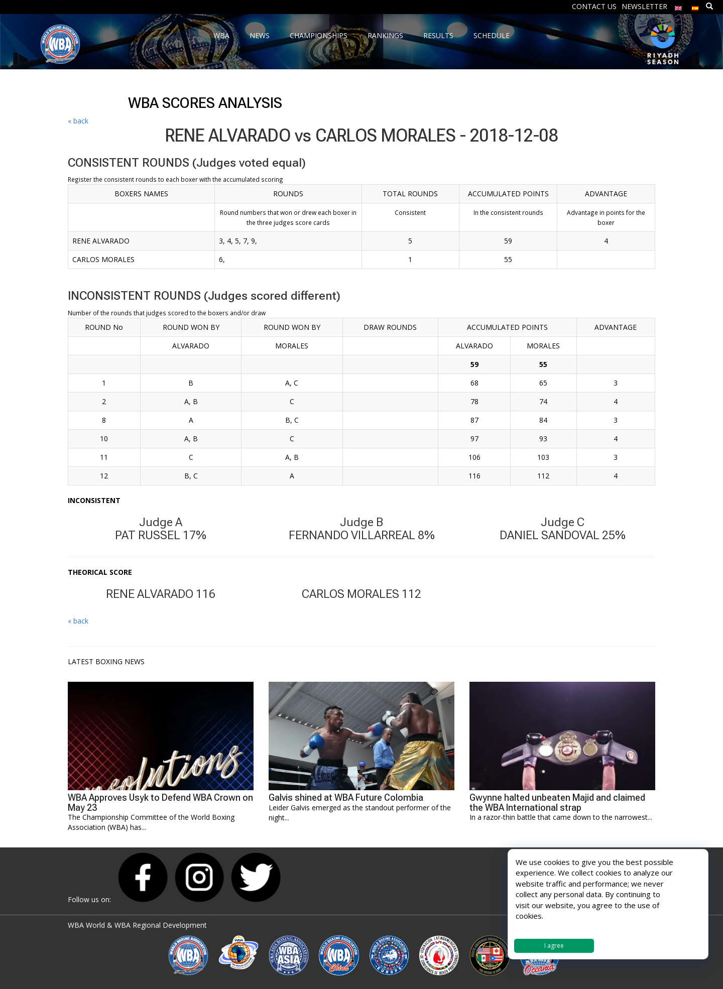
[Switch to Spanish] (695, 6)
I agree (554, 945)
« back (78, 121)
